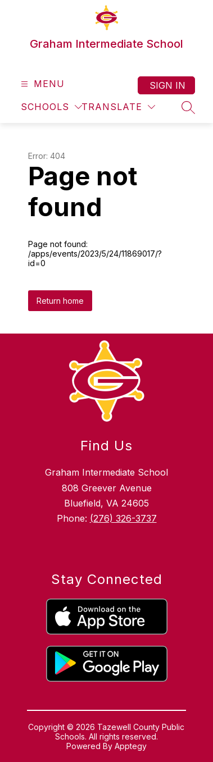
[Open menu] (41, 84)
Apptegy (131, 746)
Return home (60, 300)
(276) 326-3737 (123, 518)
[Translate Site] (118, 107)
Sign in (167, 85)
